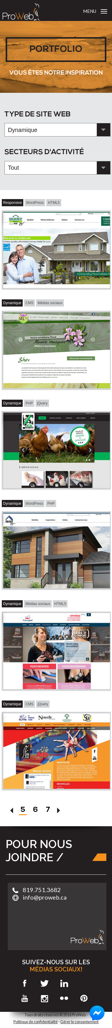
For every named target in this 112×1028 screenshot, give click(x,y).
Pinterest (84, 998)
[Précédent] (12, 811)
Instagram (45, 998)
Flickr (64, 998)
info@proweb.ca (45, 897)
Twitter (45, 983)
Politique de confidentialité (35, 1021)
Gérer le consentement (79, 1021)
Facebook (25, 983)
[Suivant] (59, 811)
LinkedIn (64, 983)
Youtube (25, 998)
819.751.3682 (42, 889)
